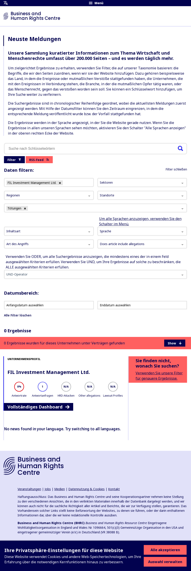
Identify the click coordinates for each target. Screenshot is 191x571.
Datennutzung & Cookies (86, 489)
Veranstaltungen (29, 489)
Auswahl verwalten (165, 561)
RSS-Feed (39, 160)
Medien (59, 489)
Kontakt (114, 489)
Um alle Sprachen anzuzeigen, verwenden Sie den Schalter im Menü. (140, 221)
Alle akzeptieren (165, 549)
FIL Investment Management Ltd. (48, 372)
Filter (14, 160)
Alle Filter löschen (17, 315)
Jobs (48, 489)
